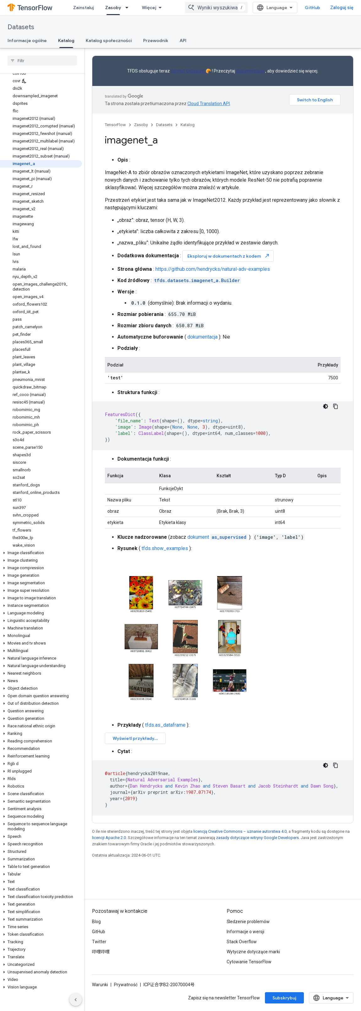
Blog (96, 921)
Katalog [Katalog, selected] (66, 40)
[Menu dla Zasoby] (128, 7)
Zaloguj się (341, 7)
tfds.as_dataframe (165, 725)
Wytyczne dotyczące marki (253, 951)
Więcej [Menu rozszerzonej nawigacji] (149, 7)
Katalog (187, 124)
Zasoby (141, 124)
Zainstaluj (83, 7)
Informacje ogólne (27, 40)
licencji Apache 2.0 (109, 837)
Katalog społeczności (109, 40)
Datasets (21, 27)
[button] (41, 553)
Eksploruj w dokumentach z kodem (228, 256)
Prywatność (125, 984)
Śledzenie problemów (248, 921)
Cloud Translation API (208, 103)
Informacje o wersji (245, 931)
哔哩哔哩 (101, 951)
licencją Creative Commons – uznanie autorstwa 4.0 (240, 831)
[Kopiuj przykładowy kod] (336, 406)
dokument (217, 537)
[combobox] (216, 7)
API (183, 40)
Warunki (100, 984)
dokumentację (250, 70)
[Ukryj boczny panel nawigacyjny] (75, 999)
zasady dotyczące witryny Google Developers (257, 837)
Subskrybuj (284, 998)
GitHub (312, 7)
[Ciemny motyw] (326, 406)
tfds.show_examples (165, 548)
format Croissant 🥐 (191, 70)
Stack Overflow (242, 941)
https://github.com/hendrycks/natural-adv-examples (212, 269)
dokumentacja (202, 337)
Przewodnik (155, 40)
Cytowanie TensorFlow (249, 961)
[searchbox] (42, 61)
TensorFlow (115, 124)
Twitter (99, 941)
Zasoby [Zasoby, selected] (113, 7)
